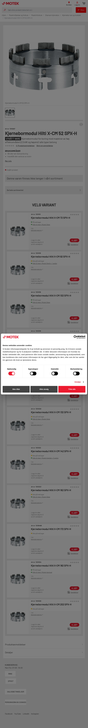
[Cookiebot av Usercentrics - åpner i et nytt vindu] (75, 337)
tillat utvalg (43, 389)
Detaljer (78, 382)
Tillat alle (72, 389)
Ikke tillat (16, 389)
